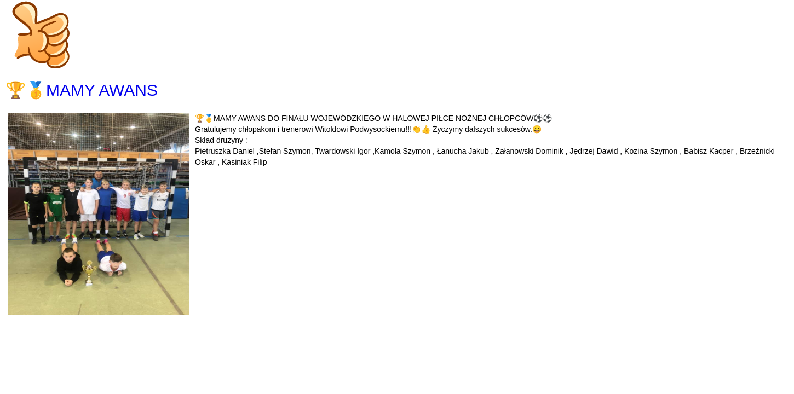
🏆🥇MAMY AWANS (81, 90)
